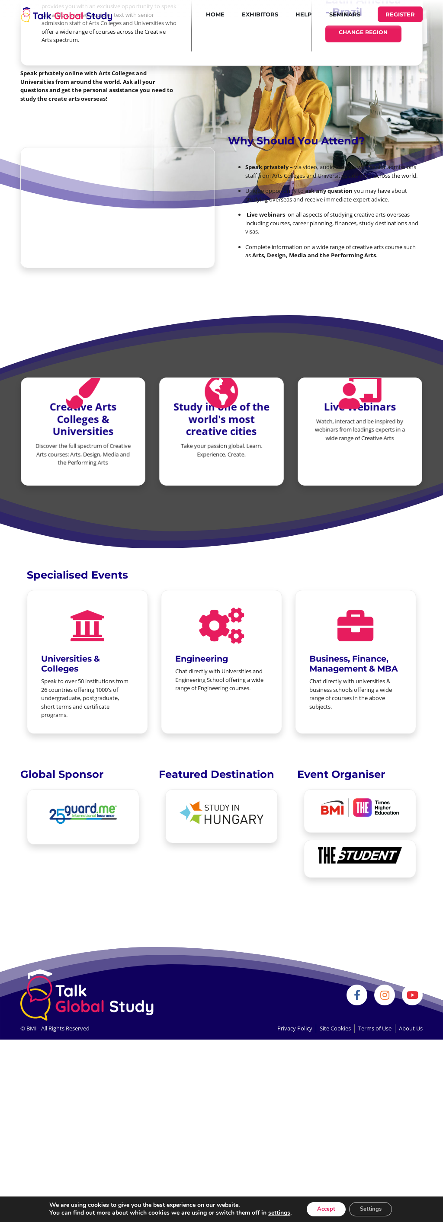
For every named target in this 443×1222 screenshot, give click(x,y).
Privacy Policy (294, 1028)
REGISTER (400, 14)
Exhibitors (260, 14)
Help (303, 14)
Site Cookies (335, 1028)
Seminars (344, 14)
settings (273, 1212)
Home (215, 14)
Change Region (363, 32)
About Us (411, 1028)
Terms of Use (375, 1028)
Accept (323, 1208)
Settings (373, 1208)
